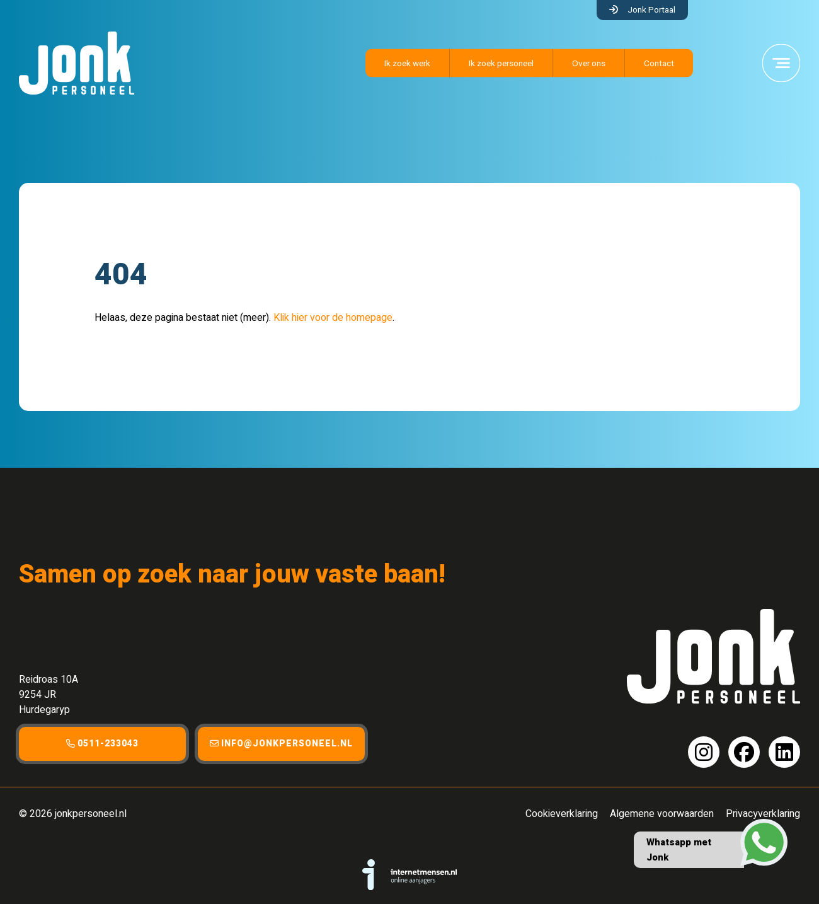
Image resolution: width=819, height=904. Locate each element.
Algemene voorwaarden (662, 813)
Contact (659, 63)
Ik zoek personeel (501, 63)
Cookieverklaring (561, 813)
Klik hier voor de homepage (332, 317)
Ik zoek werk (407, 63)
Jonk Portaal (651, 10)
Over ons (588, 63)
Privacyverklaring (763, 813)
